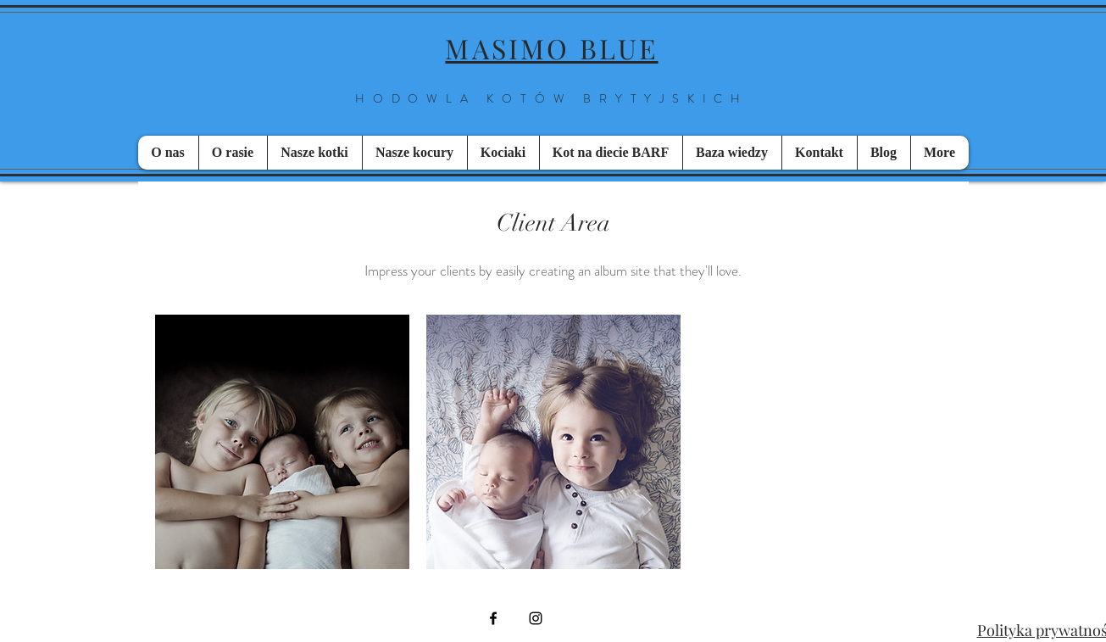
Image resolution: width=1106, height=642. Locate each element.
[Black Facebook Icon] (493, 618)
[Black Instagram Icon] (535, 618)
